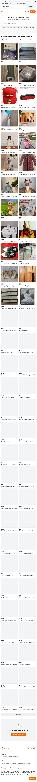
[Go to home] (2, 11)
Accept (32, 778)
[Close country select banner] (35, 2)
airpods (33, 27)
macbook (26, 27)
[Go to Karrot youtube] (31, 748)
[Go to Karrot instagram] (28, 748)
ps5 (11, 27)
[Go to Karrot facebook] (24, 748)
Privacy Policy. (25, 774)
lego (30, 27)
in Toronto (27, 36)
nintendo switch (16, 27)
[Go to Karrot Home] (6, 748)
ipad (22, 27)
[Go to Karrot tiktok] (34, 748)
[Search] (32, 23)
